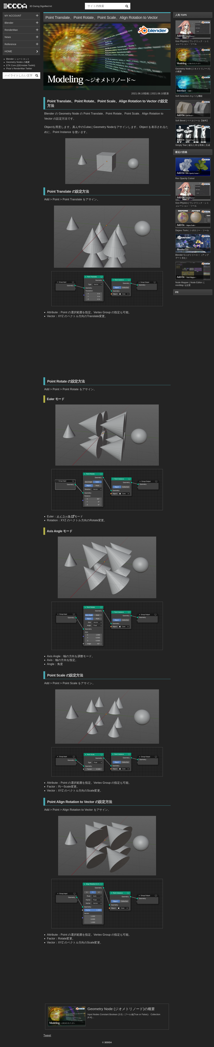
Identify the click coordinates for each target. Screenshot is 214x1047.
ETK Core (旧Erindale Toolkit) (20, 65)
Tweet (47, 1035)
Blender (9, 22)
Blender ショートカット (18, 59)
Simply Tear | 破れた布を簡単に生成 (192, 145)
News (8, 37)
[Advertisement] (21, 134)
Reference (10, 44)
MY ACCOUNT (13, 15)
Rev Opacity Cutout (192, 169)
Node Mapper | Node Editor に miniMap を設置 (192, 274)
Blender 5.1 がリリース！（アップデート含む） (192, 246)
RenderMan (11, 30)
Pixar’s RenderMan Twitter (19, 68)
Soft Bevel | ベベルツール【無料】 (192, 120)
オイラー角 (64, 516)
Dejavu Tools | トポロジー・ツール (192, 221)
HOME (8, 51)
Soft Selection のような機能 (189, 96)
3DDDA (108, 1042)
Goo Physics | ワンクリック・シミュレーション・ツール (192, 194)
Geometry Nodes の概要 (18, 62)
